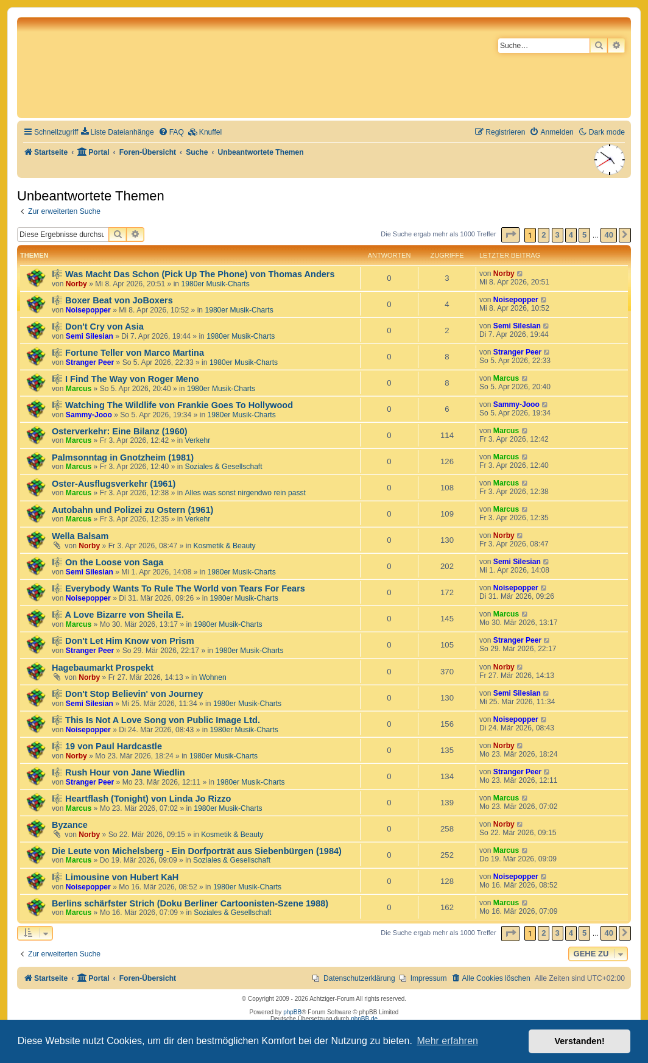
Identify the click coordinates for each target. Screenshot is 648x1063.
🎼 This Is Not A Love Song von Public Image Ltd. (156, 720)
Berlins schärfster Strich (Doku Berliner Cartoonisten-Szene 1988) (190, 903)
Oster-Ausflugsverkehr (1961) (113, 484)
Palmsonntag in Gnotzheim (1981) (123, 457)
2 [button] (543, 234)
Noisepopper (88, 310)
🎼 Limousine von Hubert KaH (115, 877)
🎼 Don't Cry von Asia (98, 326)
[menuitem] (117, 132)
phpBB (292, 1012)
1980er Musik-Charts (215, 284)
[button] (510, 234)
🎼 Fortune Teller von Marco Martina (128, 353)
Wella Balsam (80, 536)
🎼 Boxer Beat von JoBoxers (112, 300)
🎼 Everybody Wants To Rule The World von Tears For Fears (178, 588)
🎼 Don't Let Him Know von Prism (123, 641)
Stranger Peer (90, 362)
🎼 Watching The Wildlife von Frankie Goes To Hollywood (172, 405)
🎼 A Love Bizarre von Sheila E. (118, 615)
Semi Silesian (89, 336)
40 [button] (608, 234)
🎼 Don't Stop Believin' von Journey (127, 694)
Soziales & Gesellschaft (223, 466)
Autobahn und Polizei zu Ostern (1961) (132, 510)
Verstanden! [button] (580, 1041)
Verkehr (198, 440)
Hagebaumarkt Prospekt (102, 668)
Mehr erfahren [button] (447, 1041)
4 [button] (571, 234)
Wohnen (213, 677)
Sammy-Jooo (89, 415)
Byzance (70, 825)
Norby (76, 284)
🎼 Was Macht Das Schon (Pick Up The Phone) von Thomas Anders (193, 274)
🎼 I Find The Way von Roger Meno (125, 379)
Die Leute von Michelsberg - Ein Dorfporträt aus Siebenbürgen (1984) (197, 851)
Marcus (78, 388)
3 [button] (557, 234)
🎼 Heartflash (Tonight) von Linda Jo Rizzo (141, 798)
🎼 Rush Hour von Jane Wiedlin (118, 772)
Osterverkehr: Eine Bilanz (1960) (120, 431)
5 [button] (584, 234)
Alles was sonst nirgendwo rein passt (245, 493)
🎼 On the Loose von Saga (107, 562)
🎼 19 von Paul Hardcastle (107, 746)
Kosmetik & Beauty (225, 546)
